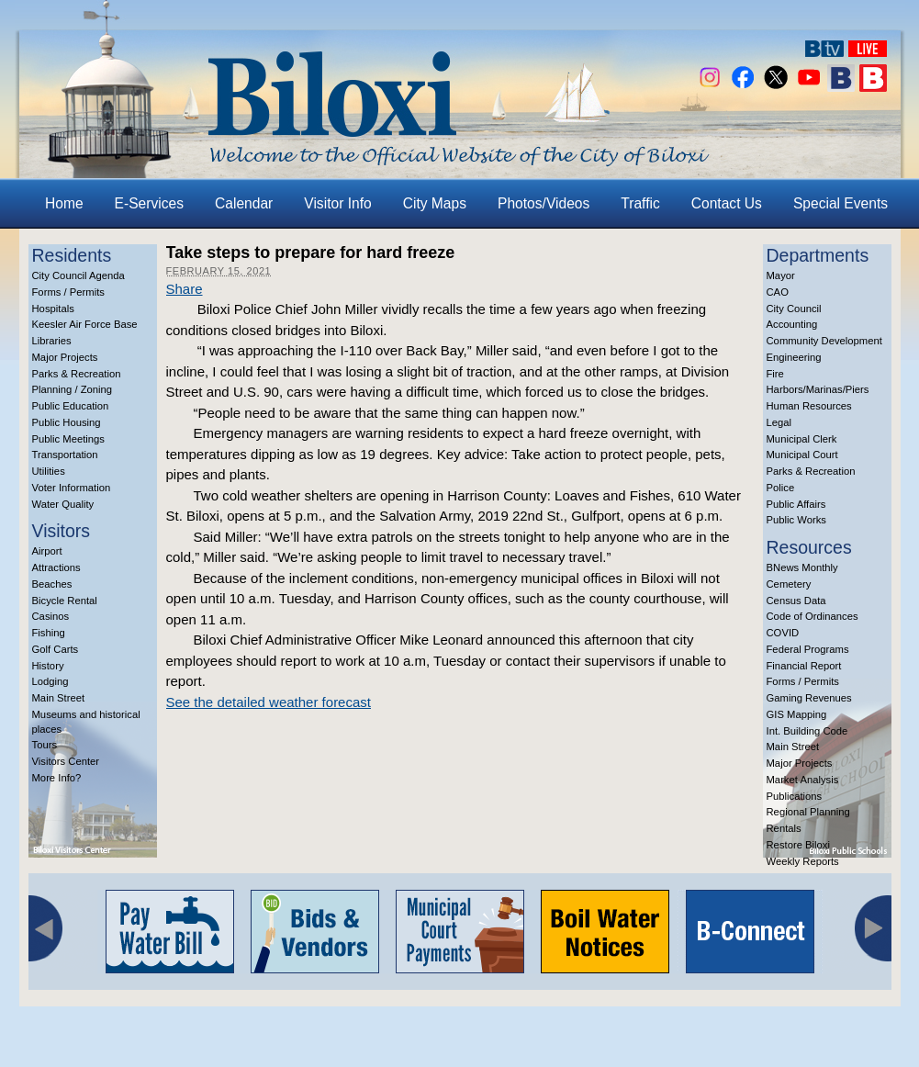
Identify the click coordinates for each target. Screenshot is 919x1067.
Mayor (781, 275)
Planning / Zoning (72, 389)
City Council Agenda (78, 275)
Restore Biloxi (798, 844)
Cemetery (789, 584)
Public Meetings (68, 438)
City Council (794, 308)
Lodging (50, 681)
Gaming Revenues (809, 697)
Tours (45, 744)
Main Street (58, 697)
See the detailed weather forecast (268, 702)
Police (781, 487)
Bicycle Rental (64, 600)
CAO (778, 292)
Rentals (784, 828)
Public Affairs (796, 504)
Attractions (56, 567)
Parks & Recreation (76, 373)
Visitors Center (66, 761)
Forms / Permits (68, 292)
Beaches (52, 584)
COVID (783, 632)
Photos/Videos (543, 203)
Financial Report (804, 665)
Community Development (824, 340)
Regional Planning (808, 811)
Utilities (48, 471)
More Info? (57, 777)
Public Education (70, 405)
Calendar (244, 203)
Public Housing (66, 422)
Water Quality (63, 504)
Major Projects (65, 357)
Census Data (796, 600)
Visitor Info (337, 203)
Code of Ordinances (812, 616)
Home (64, 203)
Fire (775, 373)
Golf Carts (55, 649)
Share (184, 289)
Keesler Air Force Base (85, 324)
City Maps (434, 203)
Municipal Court (802, 454)
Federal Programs (808, 649)
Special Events (840, 203)
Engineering (794, 357)
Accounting (792, 324)
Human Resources (809, 405)
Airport (47, 550)
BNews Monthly (802, 567)
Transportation (65, 454)
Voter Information (71, 487)
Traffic (640, 203)
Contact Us (726, 203)
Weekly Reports (803, 861)
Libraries (52, 340)
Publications (795, 796)
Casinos (51, 616)
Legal (779, 422)
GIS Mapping (797, 714)
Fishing (48, 632)
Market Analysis (803, 779)
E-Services (149, 203)
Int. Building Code (807, 730)
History (48, 665)
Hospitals (53, 308)
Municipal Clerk (802, 438)
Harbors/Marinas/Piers (818, 389)
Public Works (796, 519)
